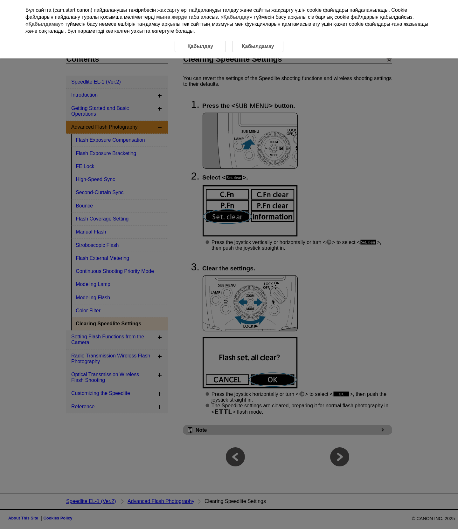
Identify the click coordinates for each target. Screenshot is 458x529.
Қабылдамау (44, 24)
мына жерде (171, 17)
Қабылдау (236, 17)
